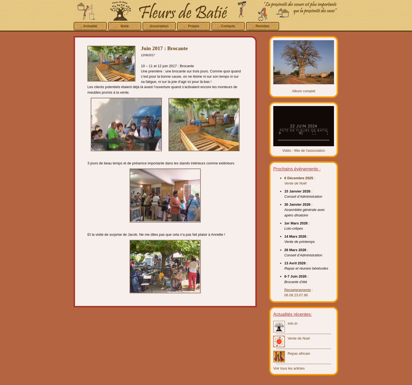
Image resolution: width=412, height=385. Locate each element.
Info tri (293, 323)
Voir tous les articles (289, 368)
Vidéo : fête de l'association (303, 150)
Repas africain (299, 353)
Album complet (303, 91)
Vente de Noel (299, 338)
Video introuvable (303, 126)
